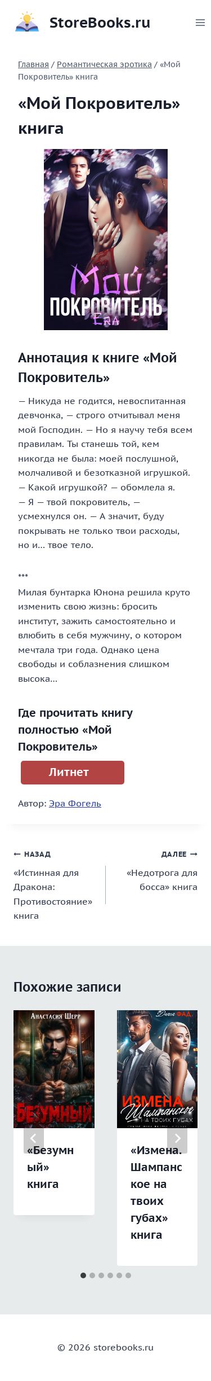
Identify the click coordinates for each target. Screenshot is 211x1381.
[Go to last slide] (34, 1138)
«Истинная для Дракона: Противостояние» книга (55, 884)
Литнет (69, 772)
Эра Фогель (75, 803)
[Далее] (177, 1138)
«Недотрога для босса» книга (156, 869)
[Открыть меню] (200, 22)
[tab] (83, 1275)
